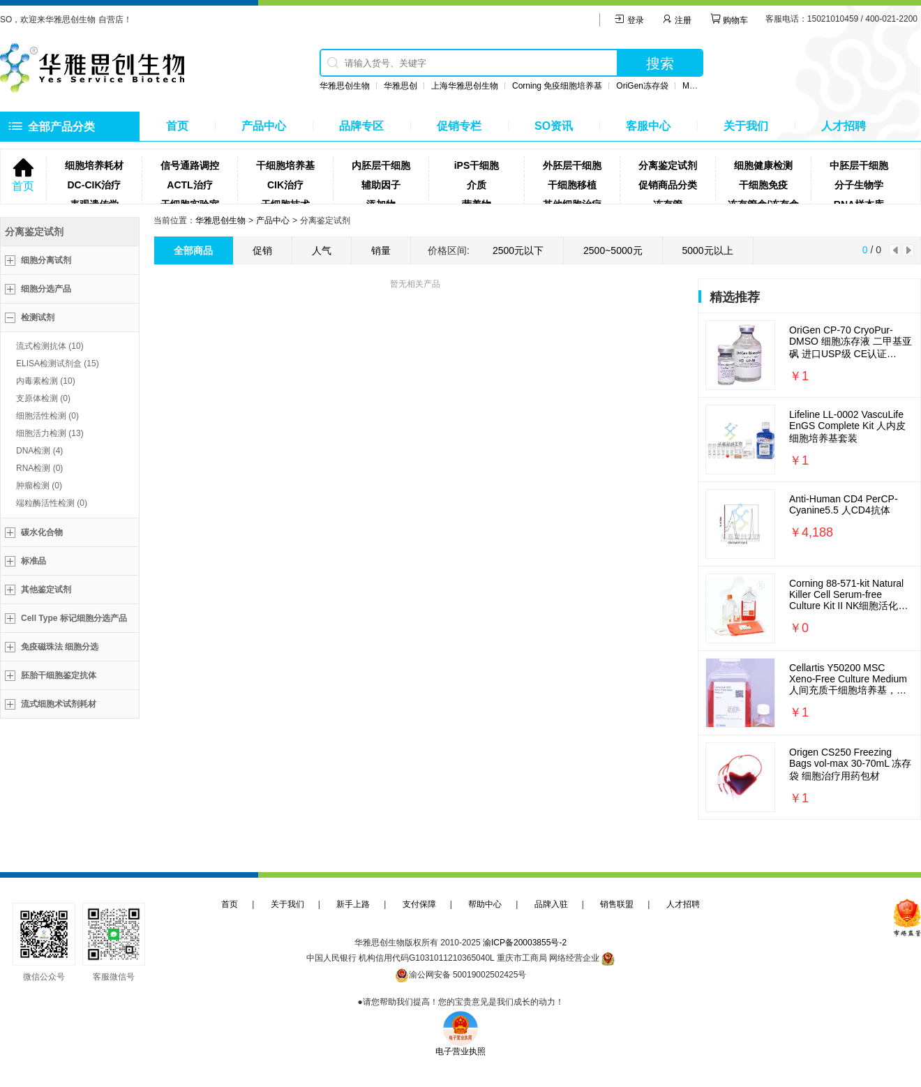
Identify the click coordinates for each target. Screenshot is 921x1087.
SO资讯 (553, 126)
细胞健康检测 (763, 165)
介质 (476, 184)
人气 (321, 250)
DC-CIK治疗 (94, 184)
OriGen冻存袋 (642, 86)
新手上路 (353, 904)
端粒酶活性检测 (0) (51, 503)
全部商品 (193, 250)
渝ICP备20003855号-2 (525, 942)
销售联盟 (617, 904)
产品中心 (263, 126)
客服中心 (648, 126)
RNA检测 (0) (39, 468)
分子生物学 (858, 184)
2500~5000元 (612, 250)
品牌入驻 (551, 904)
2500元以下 (518, 250)
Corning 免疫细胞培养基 (557, 86)
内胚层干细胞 (381, 165)
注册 (676, 20)
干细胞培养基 (285, 165)
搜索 (660, 63)
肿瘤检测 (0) (39, 485)
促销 (262, 250)
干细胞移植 (572, 184)
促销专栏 (459, 126)
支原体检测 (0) (43, 398)
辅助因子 (380, 184)
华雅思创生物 (345, 86)
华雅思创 (400, 86)
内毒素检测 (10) (45, 381)
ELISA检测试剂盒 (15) (57, 363)
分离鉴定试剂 (667, 165)
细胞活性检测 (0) (47, 416)
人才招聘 (843, 126)
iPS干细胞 (477, 165)
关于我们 (746, 126)
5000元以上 (707, 250)
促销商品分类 (667, 184)
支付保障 (419, 904)
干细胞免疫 (763, 184)
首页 (177, 126)
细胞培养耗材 (94, 165)
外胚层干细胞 (572, 165)
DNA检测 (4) (39, 451)
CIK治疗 (285, 184)
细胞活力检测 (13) (50, 433)
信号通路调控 (189, 165)
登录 (629, 20)
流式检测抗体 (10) (50, 346)
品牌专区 (361, 126)
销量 (381, 250)
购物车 (729, 20)
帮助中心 (485, 904)
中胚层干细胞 (859, 165)
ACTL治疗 (189, 184)
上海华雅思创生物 (464, 86)
